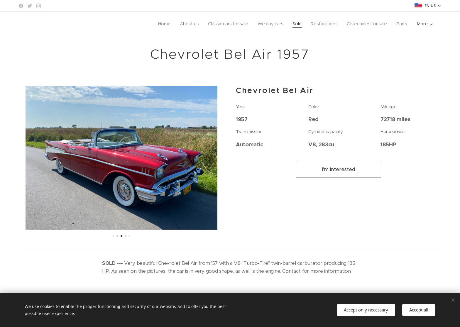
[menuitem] (159, 23)
